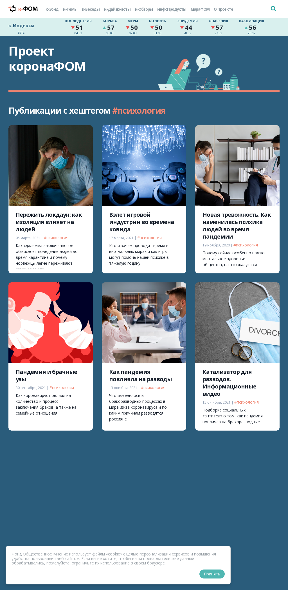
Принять (212, 574)
